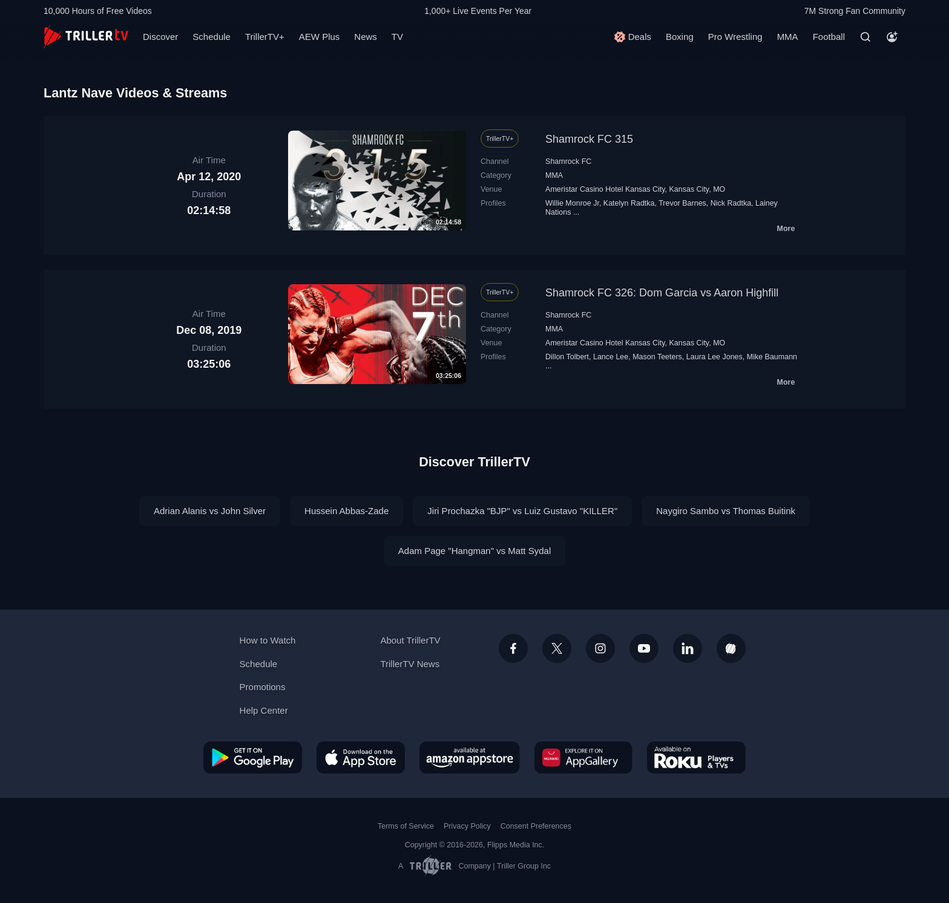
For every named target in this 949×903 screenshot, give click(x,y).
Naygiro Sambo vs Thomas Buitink (725, 511)
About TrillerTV (410, 640)
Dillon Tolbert (567, 357)
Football (829, 36)
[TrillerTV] (86, 36)
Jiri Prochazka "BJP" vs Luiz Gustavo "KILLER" (522, 511)
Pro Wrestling (735, 36)
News (365, 36)
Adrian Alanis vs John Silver (210, 511)
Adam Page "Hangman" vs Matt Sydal (474, 551)
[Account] (892, 37)
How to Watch (268, 640)
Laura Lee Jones (714, 357)
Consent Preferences (536, 826)
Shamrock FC (568, 161)
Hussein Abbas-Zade (346, 511)
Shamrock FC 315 (589, 139)
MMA (787, 36)
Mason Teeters (657, 357)
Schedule (211, 36)
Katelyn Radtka (629, 203)
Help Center (264, 710)
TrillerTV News (409, 664)
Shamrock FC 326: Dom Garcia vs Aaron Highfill (661, 293)
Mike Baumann (772, 357)
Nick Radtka (731, 203)
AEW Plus (319, 36)
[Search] (865, 37)
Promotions (263, 687)
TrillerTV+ (264, 36)
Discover (160, 36)
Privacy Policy (467, 826)
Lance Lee (610, 357)
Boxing (680, 36)
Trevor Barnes (682, 203)
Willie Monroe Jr (572, 203)
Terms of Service (406, 826)
